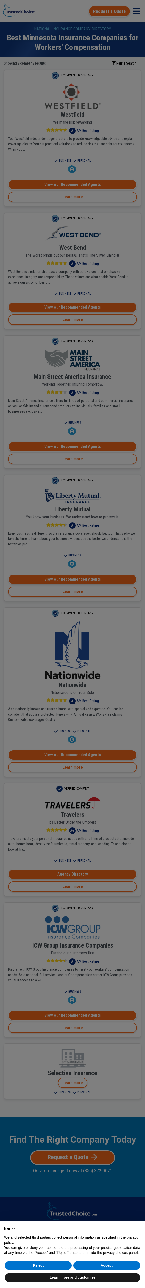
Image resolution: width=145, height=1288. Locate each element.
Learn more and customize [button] (72, 1277)
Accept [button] (107, 1265)
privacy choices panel (120, 1252)
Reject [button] (38, 1265)
